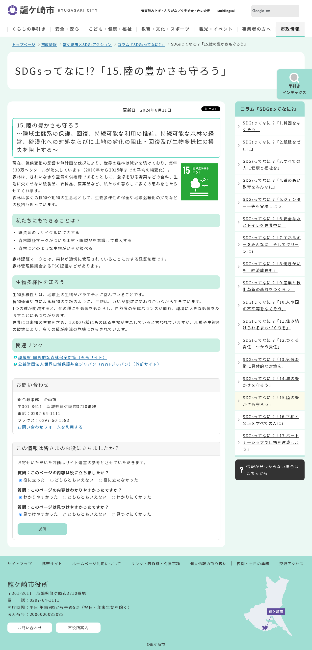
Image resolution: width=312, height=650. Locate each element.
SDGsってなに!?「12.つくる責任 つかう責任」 (271, 343)
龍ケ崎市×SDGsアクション (87, 44)
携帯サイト (52, 563)
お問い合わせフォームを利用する (50, 427)
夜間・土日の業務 (253, 563)
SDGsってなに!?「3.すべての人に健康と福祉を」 (271, 164)
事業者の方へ (256, 29)
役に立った (34, 480)
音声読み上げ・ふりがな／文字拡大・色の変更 (175, 10)
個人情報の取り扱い (208, 563)
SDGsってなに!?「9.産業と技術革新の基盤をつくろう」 (272, 286)
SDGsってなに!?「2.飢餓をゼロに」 (272, 145)
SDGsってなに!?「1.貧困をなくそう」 (272, 126)
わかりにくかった (133, 497)
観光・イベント (216, 29)
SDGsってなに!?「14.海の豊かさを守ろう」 (271, 381)
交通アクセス (291, 563)
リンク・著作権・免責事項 (155, 563)
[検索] (269, 11)
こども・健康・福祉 (110, 29)
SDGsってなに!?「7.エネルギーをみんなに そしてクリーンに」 (272, 244)
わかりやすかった (40, 497)
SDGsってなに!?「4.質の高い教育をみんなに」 (272, 183)
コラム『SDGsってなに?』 (141, 44)
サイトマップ (19, 563)
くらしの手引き (29, 29)
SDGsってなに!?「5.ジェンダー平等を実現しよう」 (272, 202)
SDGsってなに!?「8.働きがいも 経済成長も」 (272, 267)
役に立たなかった (121, 480)
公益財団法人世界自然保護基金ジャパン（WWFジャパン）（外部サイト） (90, 364)
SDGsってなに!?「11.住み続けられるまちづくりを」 (271, 324)
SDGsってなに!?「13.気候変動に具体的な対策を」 (271, 362)
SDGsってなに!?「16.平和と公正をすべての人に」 (271, 419)
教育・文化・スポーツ (165, 29)
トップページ (23, 44)
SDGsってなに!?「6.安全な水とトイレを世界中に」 (272, 222)
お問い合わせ (30, 627)
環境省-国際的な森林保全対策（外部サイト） (62, 357)
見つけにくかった (133, 514)
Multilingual (225, 10)
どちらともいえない (74, 480)
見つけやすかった (40, 514)
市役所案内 (78, 627)
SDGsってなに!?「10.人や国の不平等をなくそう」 (271, 305)
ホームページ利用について (96, 563)
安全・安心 (67, 29)
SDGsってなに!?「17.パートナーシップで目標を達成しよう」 (271, 442)
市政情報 (290, 29)
